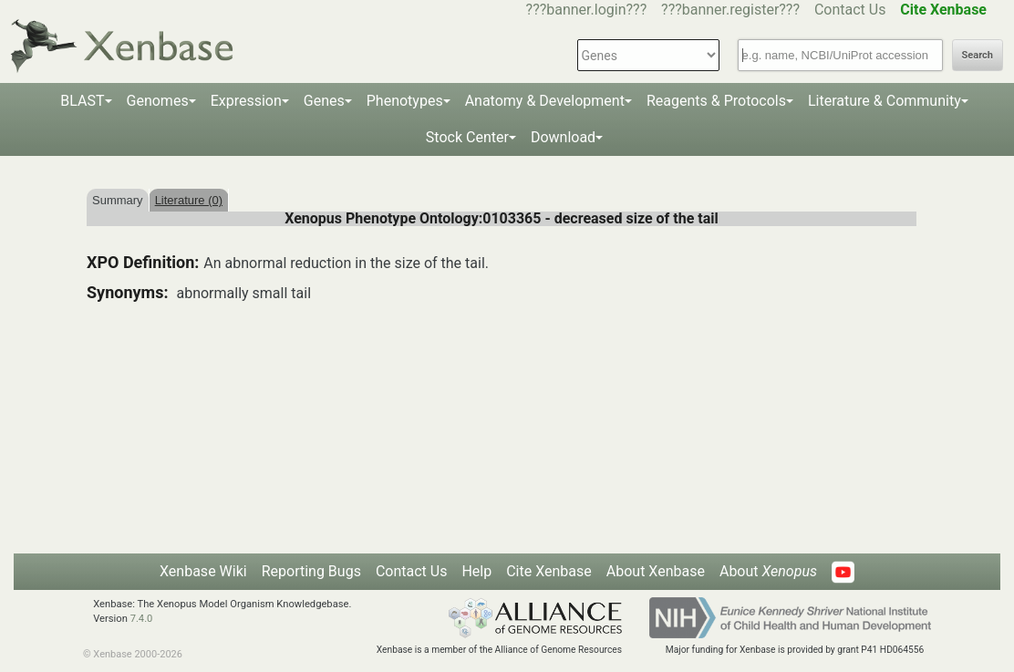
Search (977, 55)
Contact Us (850, 9)
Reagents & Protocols (716, 100)
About (768, 571)
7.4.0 (141, 619)
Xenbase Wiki (203, 571)
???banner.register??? (730, 9)
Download (563, 137)
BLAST (82, 100)
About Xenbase (655, 571)
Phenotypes (405, 100)
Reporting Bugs (311, 571)
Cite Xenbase (549, 571)
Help (476, 571)
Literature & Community (884, 100)
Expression (246, 100)
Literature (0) (188, 200)
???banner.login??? (586, 9)
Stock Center (467, 137)
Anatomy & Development (545, 100)
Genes (324, 100)
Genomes (158, 100)
